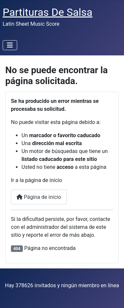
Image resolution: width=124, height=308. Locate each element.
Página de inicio (39, 197)
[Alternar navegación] (10, 45)
